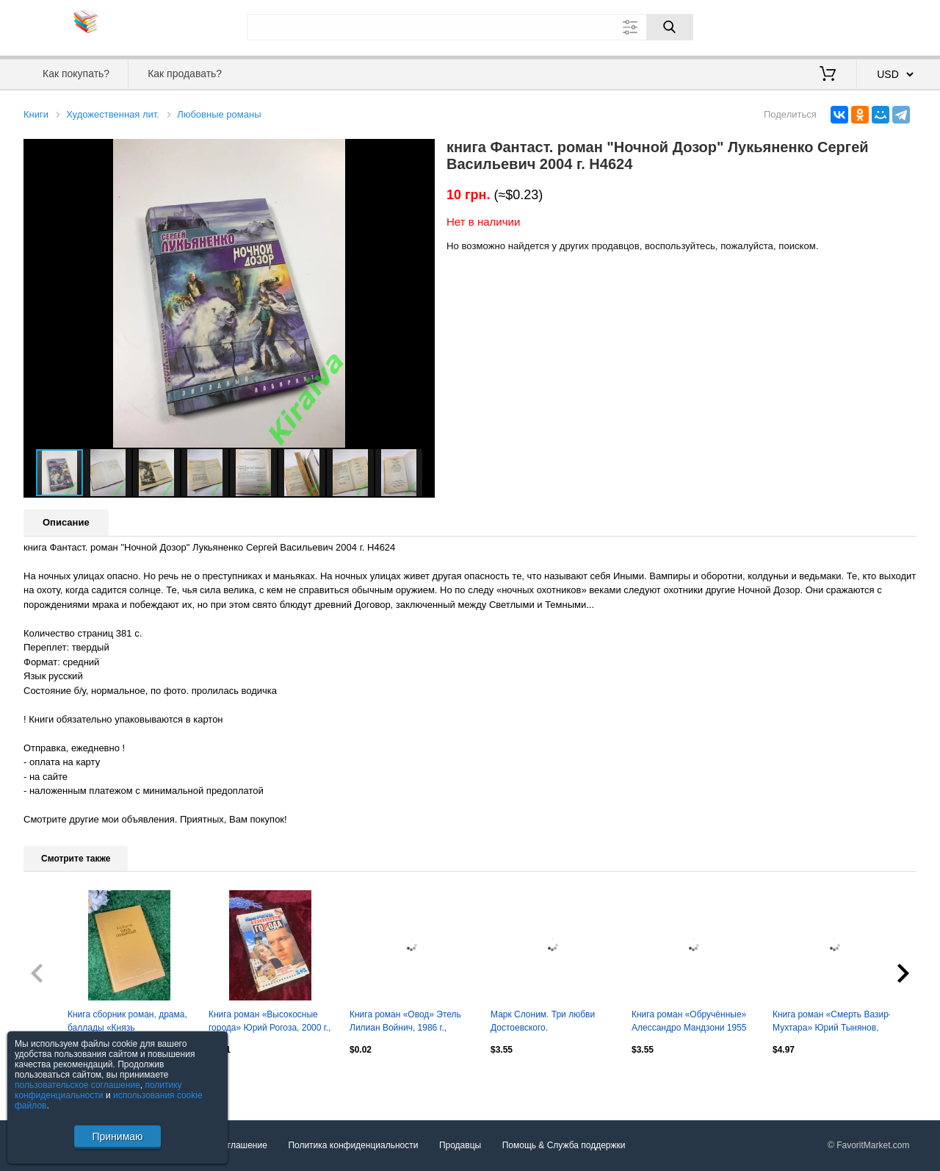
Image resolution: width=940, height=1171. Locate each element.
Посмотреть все (56, 1081)
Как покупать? (76, 73)
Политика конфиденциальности (353, 1145)
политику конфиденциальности (98, 1090)
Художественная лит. (112, 114)
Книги (36, 114)
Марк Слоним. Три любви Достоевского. (543, 1021)
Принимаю (117, 1136)
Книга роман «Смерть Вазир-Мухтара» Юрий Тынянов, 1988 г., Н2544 (832, 1022)
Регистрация (886, 26)
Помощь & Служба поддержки (564, 1145)
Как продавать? (185, 73)
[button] (421, 152)
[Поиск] (669, 27)
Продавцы (460, 1145)
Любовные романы (219, 114)
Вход (830, 26)
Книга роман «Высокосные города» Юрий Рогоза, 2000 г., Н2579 (269, 1022)
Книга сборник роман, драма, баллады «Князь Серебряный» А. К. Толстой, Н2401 (127, 1022)
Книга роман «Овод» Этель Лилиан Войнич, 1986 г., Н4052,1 (405, 1022)
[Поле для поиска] (470, 27)
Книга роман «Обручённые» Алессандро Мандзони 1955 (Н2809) (689, 1022)
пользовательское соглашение (77, 1085)
